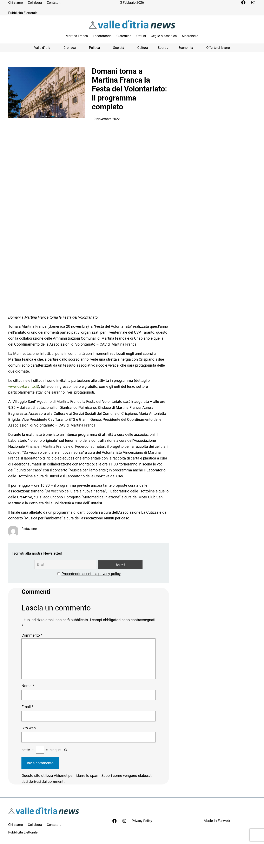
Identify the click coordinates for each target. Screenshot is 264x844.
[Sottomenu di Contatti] (60, 3)
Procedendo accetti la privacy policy (91, 574)
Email (27, 707)
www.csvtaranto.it (23, 386)
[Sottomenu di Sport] (163, 48)
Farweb (224, 820)
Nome (27, 686)
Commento (31, 635)
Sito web (28, 728)
